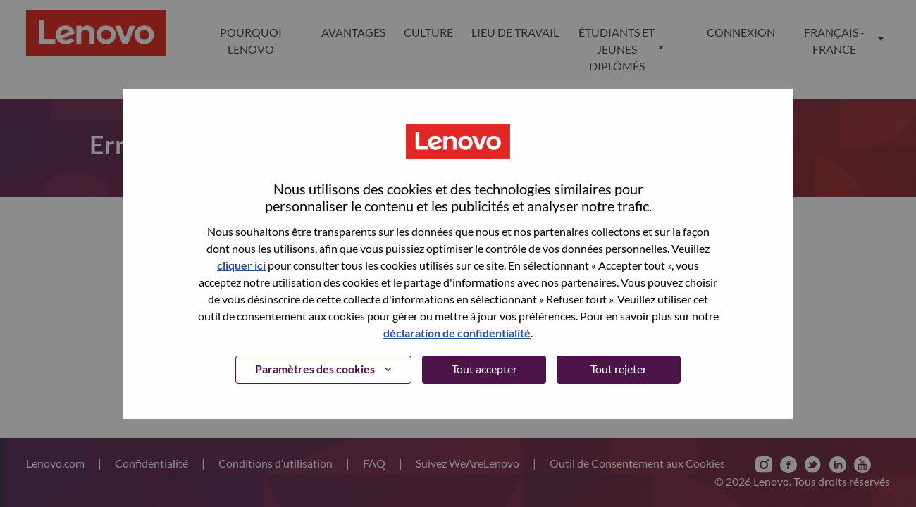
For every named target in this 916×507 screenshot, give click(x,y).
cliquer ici (241, 265)
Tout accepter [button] (484, 368)
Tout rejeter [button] (618, 368)
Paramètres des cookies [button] (315, 368)
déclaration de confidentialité (457, 332)
